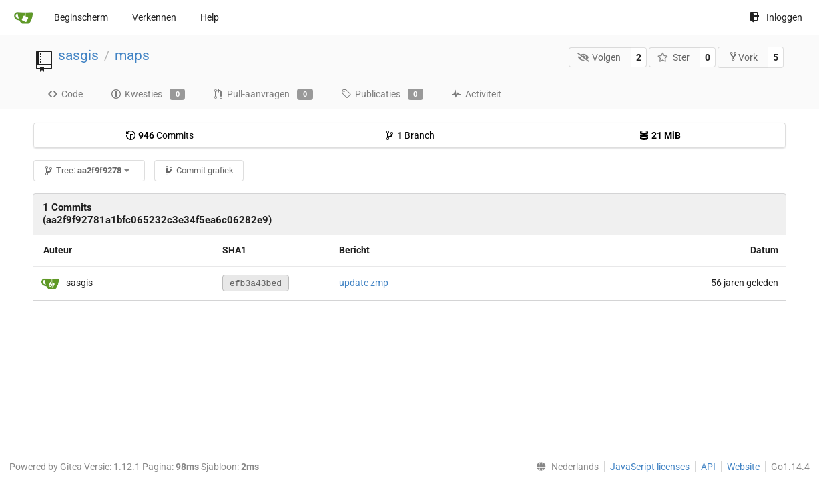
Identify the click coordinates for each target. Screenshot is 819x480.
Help (209, 17)
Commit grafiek (199, 170)
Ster (673, 57)
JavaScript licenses (650, 466)
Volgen (599, 57)
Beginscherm (81, 17)
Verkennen (154, 17)
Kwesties (148, 95)
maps (132, 55)
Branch (409, 135)
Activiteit (476, 94)
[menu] (565, 466)
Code (65, 94)
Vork (743, 57)
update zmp (363, 282)
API (708, 466)
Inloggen (776, 17)
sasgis (78, 55)
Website (743, 466)
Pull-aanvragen (262, 95)
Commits (159, 135)
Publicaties (382, 95)
